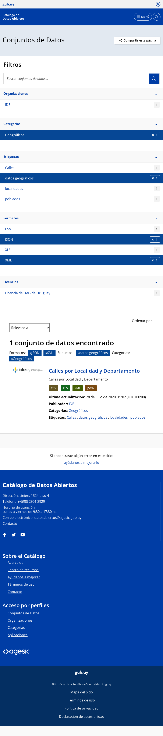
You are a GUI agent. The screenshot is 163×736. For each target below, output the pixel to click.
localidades (82, 189)
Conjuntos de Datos (23, 613)
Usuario (154, 79)
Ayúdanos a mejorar (24, 577)
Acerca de (15, 562)
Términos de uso (21, 584)
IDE (82, 105)
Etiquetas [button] (80, 156)
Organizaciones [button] (80, 93)
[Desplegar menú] (143, 17)
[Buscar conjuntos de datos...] (81, 79)
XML (78, 388)
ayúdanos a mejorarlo (81, 462)
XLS (82, 250)
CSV (82, 229)
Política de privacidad (81, 708)
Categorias (16, 627)
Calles (82, 168)
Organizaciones (20, 620)
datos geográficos (93, 417)
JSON (91, 388)
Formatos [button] (80, 218)
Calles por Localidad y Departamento (94, 370)
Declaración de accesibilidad (81, 716)
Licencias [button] (80, 282)
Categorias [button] (80, 124)
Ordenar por (142, 320)
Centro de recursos (23, 570)
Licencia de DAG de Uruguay (82, 293)
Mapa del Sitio (81, 692)
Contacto (10, 523)
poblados (82, 199)
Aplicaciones (18, 635)
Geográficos (78, 410)
